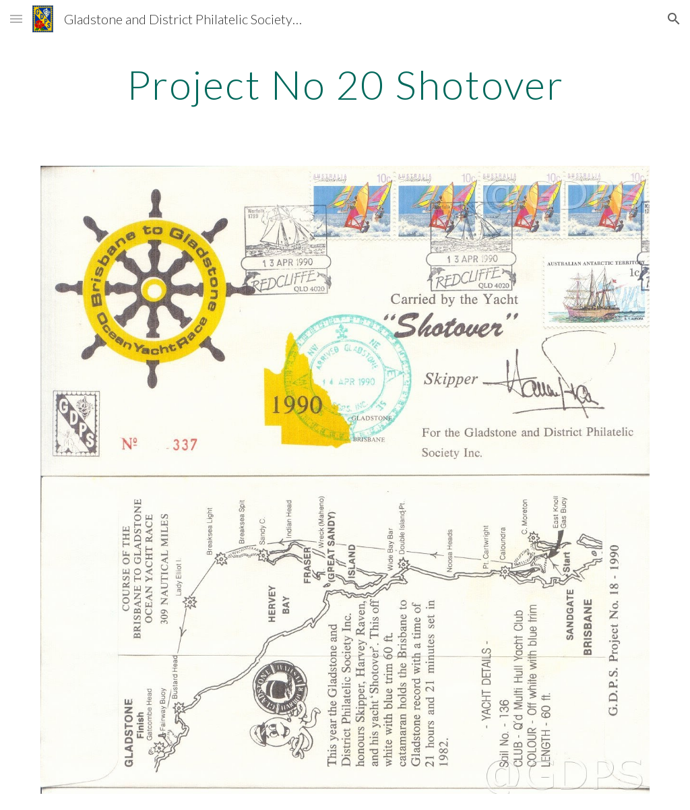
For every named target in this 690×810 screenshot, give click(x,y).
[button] (16, 18)
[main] (345, 84)
